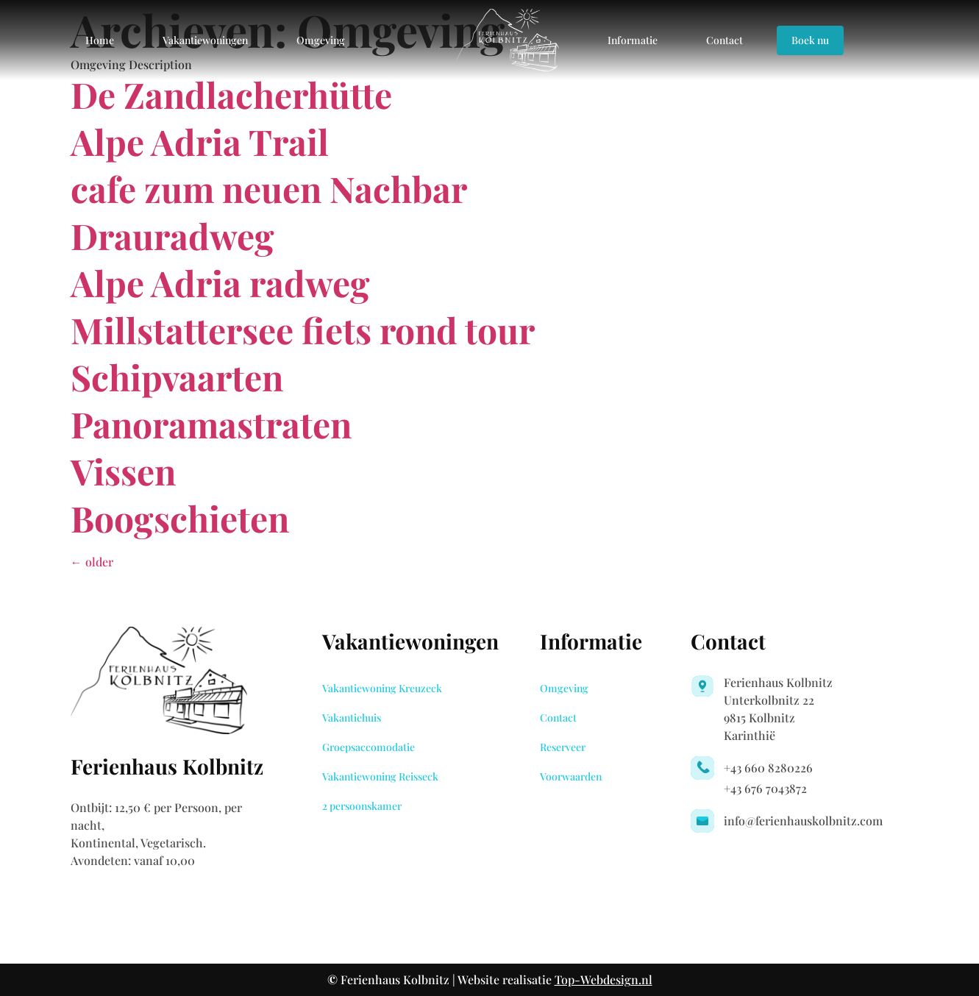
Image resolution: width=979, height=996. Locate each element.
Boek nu (810, 40)
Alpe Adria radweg (220, 282)
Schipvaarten (177, 376)
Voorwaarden (571, 776)
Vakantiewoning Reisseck (380, 776)
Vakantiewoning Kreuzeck (382, 688)
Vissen (123, 470)
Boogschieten (180, 517)
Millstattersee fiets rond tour (303, 329)
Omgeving (320, 40)
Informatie (633, 40)
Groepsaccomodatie (368, 747)
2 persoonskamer (362, 806)
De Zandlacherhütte (231, 94)
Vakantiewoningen (205, 40)
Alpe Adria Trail (200, 141)
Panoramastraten (211, 423)
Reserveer (562, 747)
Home (99, 40)
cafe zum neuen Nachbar (269, 188)
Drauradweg (172, 235)
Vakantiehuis (351, 718)
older (92, 561)
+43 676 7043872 (765, 788)
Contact (724, 40)
